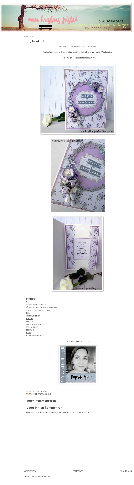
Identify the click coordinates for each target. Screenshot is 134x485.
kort (49, 394)
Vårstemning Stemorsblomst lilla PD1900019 (41, 307)
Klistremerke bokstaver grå (35, 336)
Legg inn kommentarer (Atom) (42, 477)
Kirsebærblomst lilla (33, 324)
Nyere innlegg (30, 471)
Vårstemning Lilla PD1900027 (36, 305)
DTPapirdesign (42, 394)
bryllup (35, 394)
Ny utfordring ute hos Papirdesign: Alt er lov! (77, 46)
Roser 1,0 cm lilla (32, 327)
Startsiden (78, 471)
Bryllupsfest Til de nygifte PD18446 (38, 310)
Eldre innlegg (126, 471)
